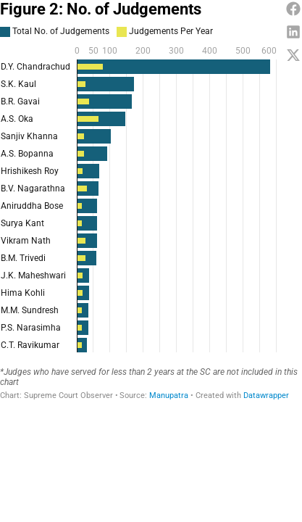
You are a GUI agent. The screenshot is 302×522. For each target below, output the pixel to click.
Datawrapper (266, 395)
